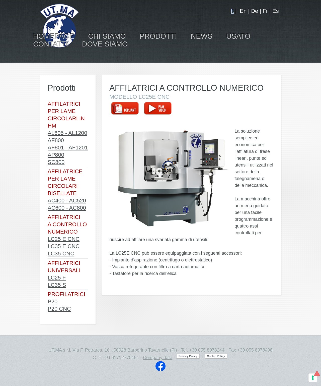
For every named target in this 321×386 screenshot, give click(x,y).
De (254, 11)
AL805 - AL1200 (67, 133)
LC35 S (57, 285)
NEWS (201, 36)
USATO (238, 36)
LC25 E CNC (63, 239)
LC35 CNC (61, 253)
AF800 (56, 140)
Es (275, 11)
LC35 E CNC (63, 246)
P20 (52, 301)
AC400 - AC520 (67, 200)
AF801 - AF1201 (68, 147)
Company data (157, 357)
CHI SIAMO (107, 36)
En (243, 11)
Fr (265, 11)
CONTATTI (50, 44)
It (232, 11)
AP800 (56, 155)
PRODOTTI (158, 36)
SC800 (56, 162)
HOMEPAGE (53, 36)
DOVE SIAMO (105, 44)
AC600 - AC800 (67, 208)
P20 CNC (59, 309)
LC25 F (57, 277)
